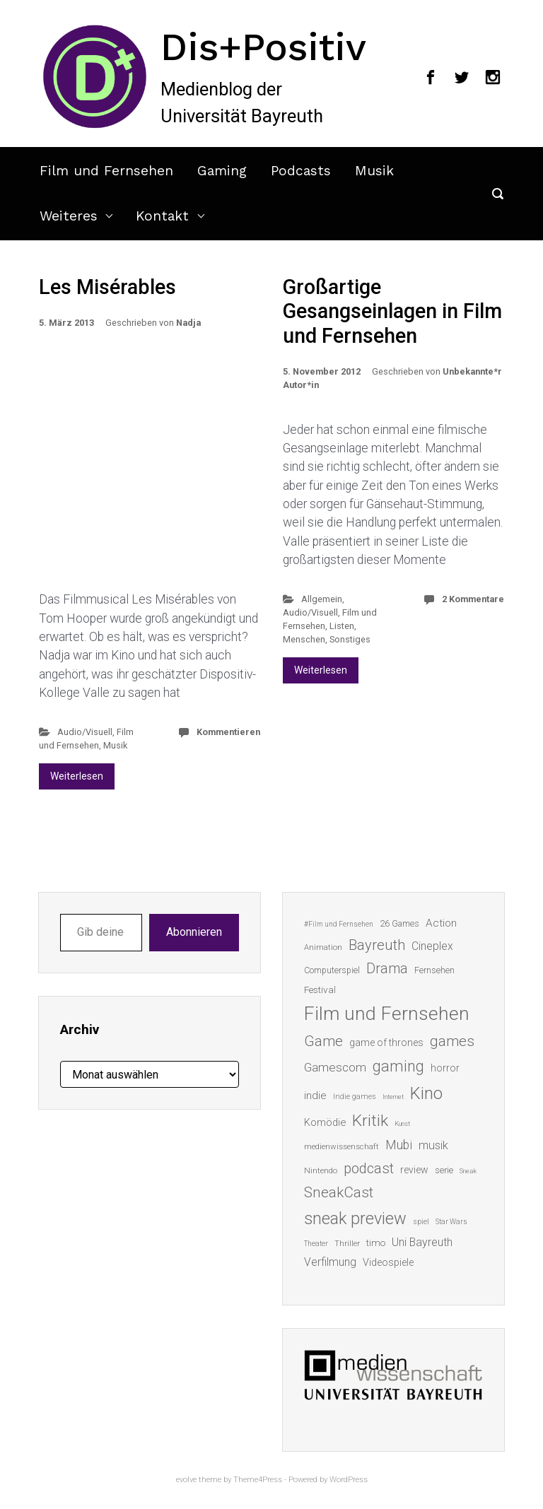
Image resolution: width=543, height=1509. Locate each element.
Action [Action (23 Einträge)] (441, 923)
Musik (374, 171)
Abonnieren (194, 932)
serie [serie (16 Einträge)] (444, 1170)
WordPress (348, 1479)
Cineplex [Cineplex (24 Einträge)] (432, 946)
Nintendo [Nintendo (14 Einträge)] (320, 1170)
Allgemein (321, 599)
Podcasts (301, 171)
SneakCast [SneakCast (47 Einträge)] (338, 1192)
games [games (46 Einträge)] (452, 1041)
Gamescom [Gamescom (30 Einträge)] (335, 1067)
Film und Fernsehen (106, 171)
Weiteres (69, 216)
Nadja (188, 322)
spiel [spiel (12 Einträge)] (421, 1221)
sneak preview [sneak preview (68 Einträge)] (355, 1218)
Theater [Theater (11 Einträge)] (316, 1243)
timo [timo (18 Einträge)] (375, 1242)
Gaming (222, 171)
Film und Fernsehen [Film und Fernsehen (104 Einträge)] (386, 1013)
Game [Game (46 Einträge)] (323, 1041)
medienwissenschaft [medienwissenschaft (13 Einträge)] (341, 1146)
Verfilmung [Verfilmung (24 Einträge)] (330, 1262)
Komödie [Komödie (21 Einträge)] (325, 1122)
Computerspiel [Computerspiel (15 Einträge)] (332, 970)
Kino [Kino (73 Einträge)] (426, 1093)
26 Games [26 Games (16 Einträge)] (399, 923)
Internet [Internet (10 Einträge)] (393, 1096)
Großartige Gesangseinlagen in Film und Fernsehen (392, 311)
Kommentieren (228, 732)
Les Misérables (107, 287)
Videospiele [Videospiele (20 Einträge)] (388, 1262)
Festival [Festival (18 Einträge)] (320, 989)
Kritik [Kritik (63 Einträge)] (370, 1120)
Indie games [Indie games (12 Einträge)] (354, 1096)
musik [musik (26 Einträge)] (433, 1145)
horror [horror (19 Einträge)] (445, 1068)
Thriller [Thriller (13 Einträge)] (347, 1243)
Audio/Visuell (84, 732)
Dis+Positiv (263, 46)
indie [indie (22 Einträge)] (315, 1095)
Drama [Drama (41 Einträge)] (387, 969)
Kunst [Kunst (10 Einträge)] (402, 1123)
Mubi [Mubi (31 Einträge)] (398, 1145)
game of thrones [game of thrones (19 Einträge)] (386, 1042)
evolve (186, 1479)
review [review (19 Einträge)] (414, 1169)
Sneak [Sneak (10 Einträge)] (468, 1171)
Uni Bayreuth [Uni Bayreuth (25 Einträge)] (422, 1242)
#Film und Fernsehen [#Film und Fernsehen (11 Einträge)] (338, 924)
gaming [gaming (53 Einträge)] (398, 1066)
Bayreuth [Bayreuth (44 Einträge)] (377, 944)
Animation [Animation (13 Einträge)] (323, 947)
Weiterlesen (76, 776)
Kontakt (162, 216)
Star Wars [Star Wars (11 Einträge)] (451, 1222)
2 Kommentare (473, 599)
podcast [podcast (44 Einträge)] (369, 1168)
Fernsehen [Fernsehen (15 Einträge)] (434, 970)
